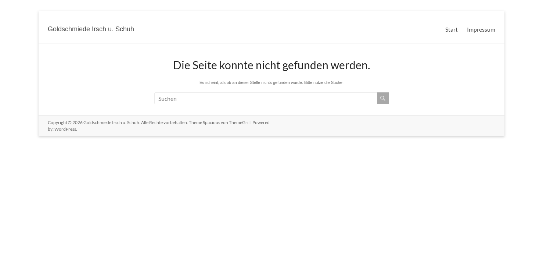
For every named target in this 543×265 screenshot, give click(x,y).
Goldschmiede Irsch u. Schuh (91, 29)
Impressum (481, 29)
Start (451, 29)
